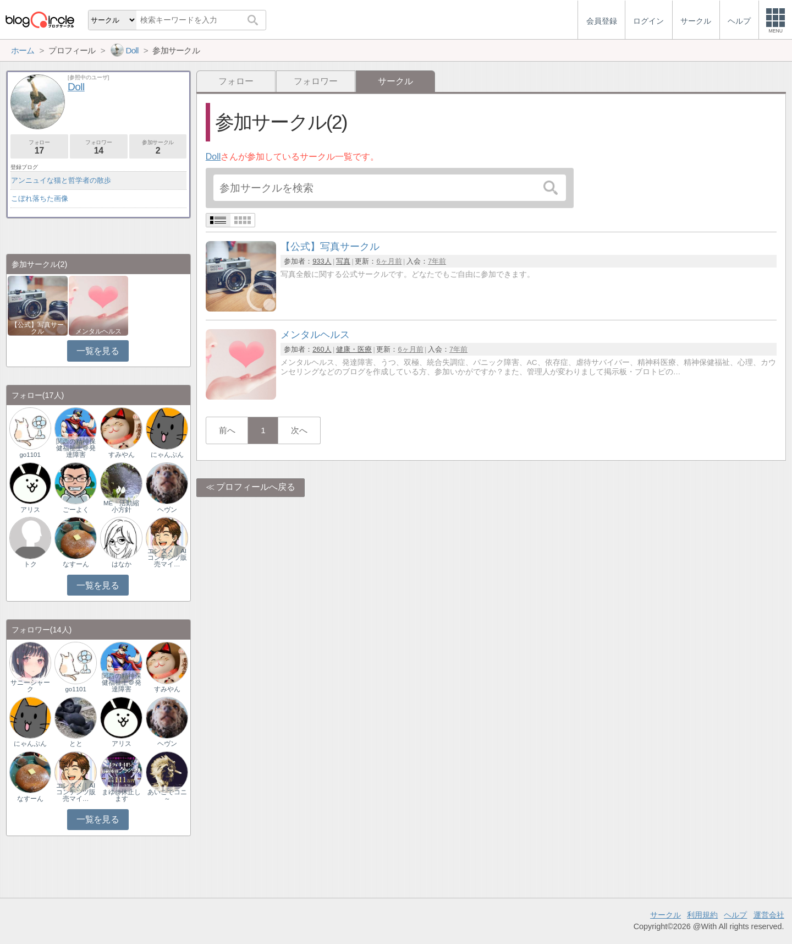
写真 (343, 261)
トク (30, 564)
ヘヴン (167, 509)
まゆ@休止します (121, 795)
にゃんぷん (167, 454)
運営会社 (769, 914)
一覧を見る (97, 351)
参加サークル (158, 147)
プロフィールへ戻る (255, 487)
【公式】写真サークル (37, 328)
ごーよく (76, 509)
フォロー (236, 81)
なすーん (76, 564)
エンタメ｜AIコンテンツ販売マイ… (167, 558)
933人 (321, 261)
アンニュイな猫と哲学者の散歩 (61, 180)
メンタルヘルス (98, 331)
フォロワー (316, 81)
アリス (30, 509)
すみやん (121, 454)
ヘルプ (735, 914)
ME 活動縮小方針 (121, 506)
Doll (213, 156)
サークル (665, 914)
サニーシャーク (30, 685)
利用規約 (702, 914)
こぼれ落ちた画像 (39, 198)
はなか (121, 564)
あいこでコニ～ (167, 795)
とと (75, 743)
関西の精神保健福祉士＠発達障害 (76, 448)
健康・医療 (354, 349)
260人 (321, 349)
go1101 (29, 454)
